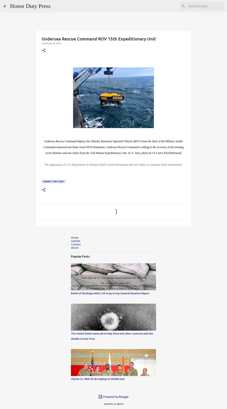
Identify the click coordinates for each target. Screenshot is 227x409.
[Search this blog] (205, 6)
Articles (75, 241)
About (74, 247)
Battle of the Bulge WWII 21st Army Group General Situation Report (110, 293)
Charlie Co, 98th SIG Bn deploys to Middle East (98, 379)
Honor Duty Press (30, 6)
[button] (44, 50)
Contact (76, 244)
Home (75, 237)
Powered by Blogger (113, 396)
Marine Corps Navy (53, 181)
